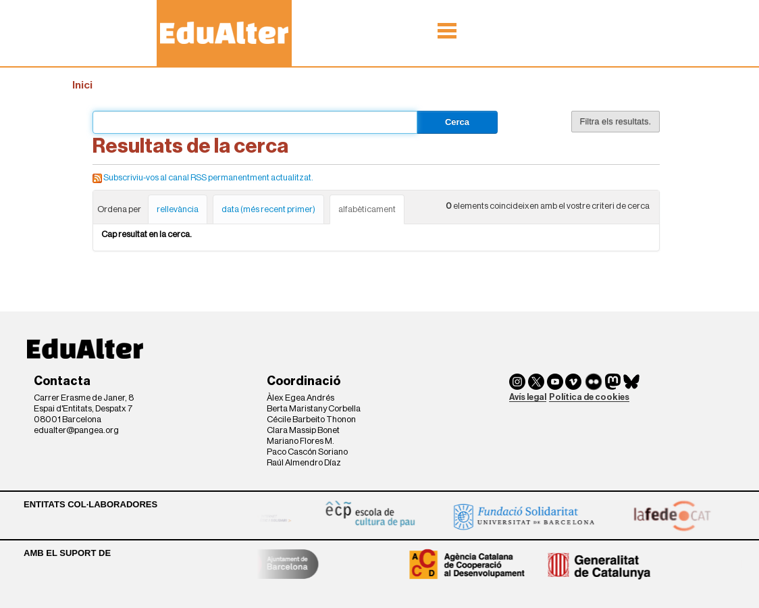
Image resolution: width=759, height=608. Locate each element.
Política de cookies (589, 396)
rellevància (178, 209)
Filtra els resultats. (615, 121)
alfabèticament (367, 209)
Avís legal (527, 396)
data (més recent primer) (268, 209)
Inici (82, 85)
